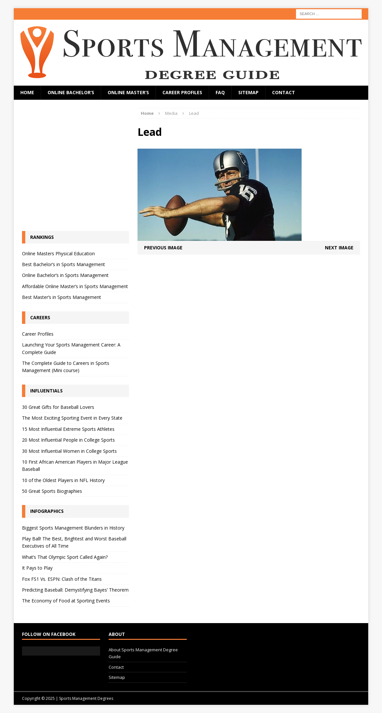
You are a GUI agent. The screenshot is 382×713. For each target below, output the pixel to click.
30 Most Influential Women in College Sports (69, 451)
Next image (339, 247)
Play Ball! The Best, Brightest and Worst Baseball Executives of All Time (74, 542)
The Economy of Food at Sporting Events (66, 601)
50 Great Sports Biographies (52, 491)
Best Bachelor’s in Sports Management (63, 264)
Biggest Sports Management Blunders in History (73, 528)
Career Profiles (182, 92)
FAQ (220, 92)
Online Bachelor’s (71, 92)
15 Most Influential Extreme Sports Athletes (68, 429)
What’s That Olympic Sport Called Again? (65, 557)
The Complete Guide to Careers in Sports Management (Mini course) (65, 366)
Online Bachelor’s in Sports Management (65, 275)
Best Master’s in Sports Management (61, 297)
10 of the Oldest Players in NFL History (63, 480)
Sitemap (248, 92)
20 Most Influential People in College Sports (68, 440)
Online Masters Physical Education (58, 253)
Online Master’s (128, 92)
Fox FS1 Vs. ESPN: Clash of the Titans (62, 579)
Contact (283, 92)
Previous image (163, 247)
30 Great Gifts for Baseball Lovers (58, 407)
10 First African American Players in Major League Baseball (75, 465)
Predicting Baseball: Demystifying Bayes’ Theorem (75, 590)
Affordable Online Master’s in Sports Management (75, 286)
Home (27, 92)
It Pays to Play (37, 568)
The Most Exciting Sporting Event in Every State (72, 418)
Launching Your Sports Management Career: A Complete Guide (71, 348)
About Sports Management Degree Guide (143, 653)
